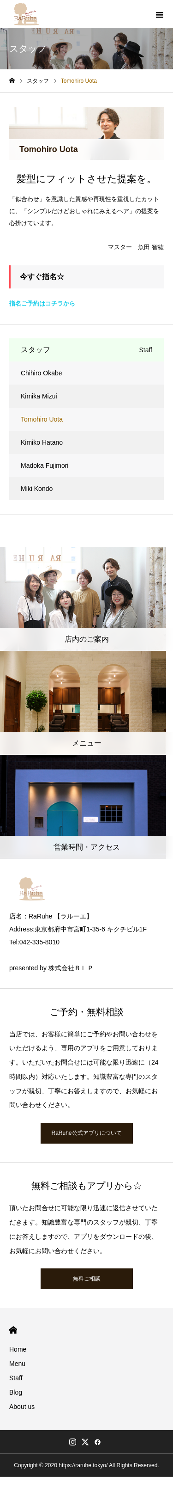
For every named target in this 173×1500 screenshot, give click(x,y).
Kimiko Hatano (42, 442)
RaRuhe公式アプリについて (86, 1133)
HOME (13, 1330)
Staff (16, 1378)
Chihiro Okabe (41, 373)
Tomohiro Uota (42, 419)
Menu (17, 1363)
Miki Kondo (37, 488)
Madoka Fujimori (44, 465)
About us (22, 1406)
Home (17, 1349)
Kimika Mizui (39, 396)
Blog (15, 1392)
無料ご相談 (87, 1278)
